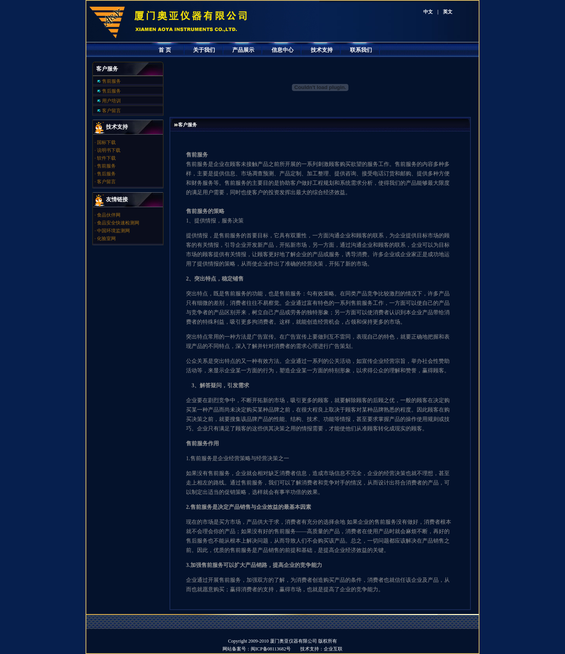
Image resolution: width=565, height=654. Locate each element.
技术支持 (322, 50)
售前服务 (111, 81)
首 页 (165, 50)
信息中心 (282, 50)
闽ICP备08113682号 (275, 649)
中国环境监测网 (113, 230)
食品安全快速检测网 (118, 223)
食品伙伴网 (108, 215)
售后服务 (111, 91)
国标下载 (106, 142)
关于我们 (204, 50)
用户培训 (111, 101)
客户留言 (111, 110)
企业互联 (333, 649)
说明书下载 (108, 150)
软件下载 (106, 158)
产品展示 (243, 50)
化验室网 (106, 238)
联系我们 (361, 50)
